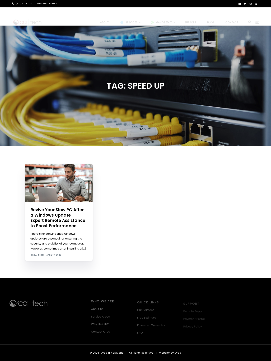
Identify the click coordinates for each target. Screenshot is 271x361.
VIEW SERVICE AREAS (46, 4)
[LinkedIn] (256, 3)
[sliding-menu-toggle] (257, 16)
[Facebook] (239, 3)
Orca (178, 352)
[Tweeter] (245, 3)
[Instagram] (250, 3)
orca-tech (37, 254)
